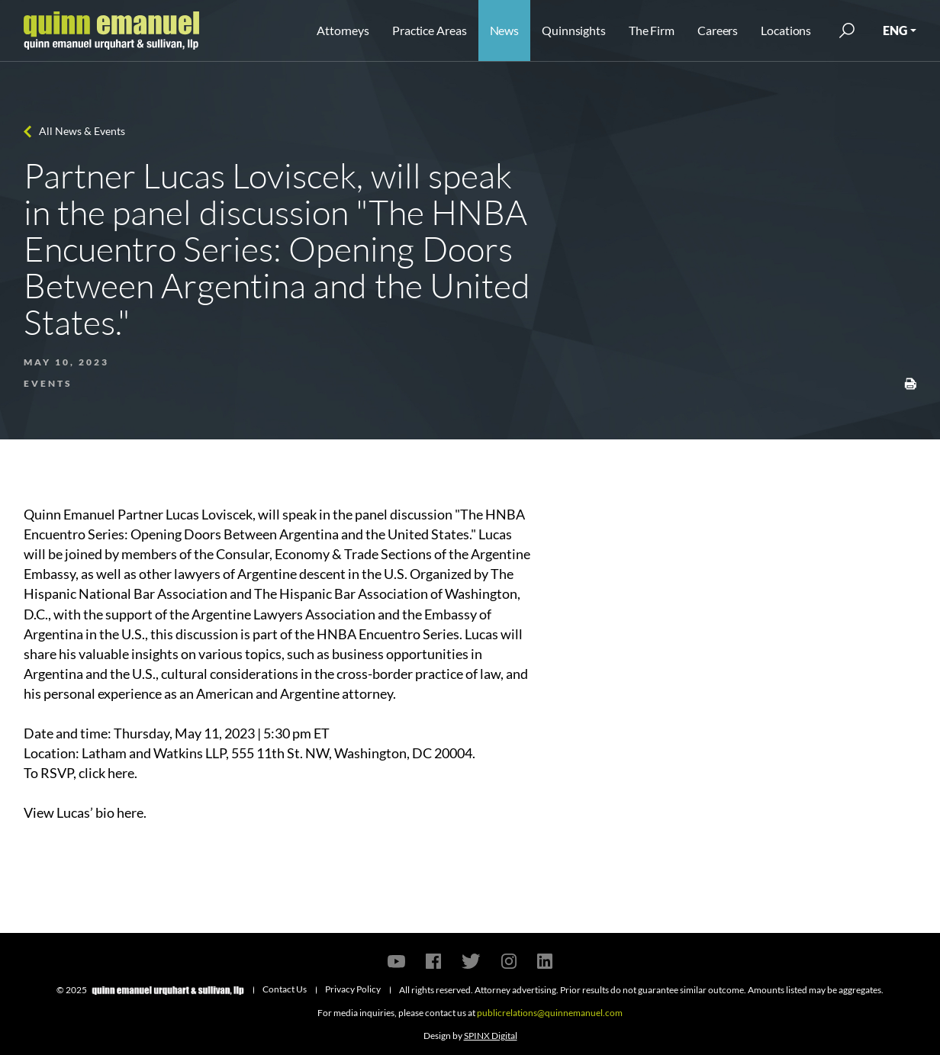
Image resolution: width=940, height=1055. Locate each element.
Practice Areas (429, 30)
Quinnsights (574, 30)
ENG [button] (895, 30)
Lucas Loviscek (209, 514)
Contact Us (284, 989)
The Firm (651, 30)
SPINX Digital (490, 1035)
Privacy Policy (353, 989)
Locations (786, 30)
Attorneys (343, 30)
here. (122, 772)
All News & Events (82, 130)
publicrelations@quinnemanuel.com (550, 1012)
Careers (717, 30)
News (505, 30)
